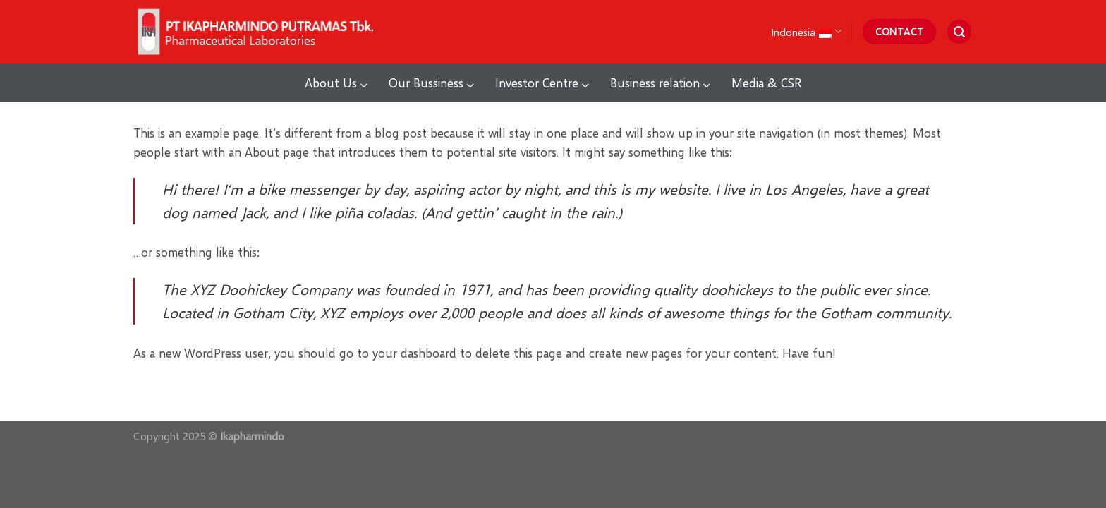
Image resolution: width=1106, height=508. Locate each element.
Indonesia (806, 31)
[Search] (959, 32)
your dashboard (414, 353)
